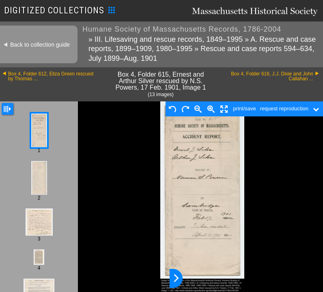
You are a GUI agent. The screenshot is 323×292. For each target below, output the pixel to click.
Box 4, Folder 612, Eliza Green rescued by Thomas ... (50, 76)
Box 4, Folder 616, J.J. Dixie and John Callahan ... (272, 76)
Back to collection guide (40, 44)
